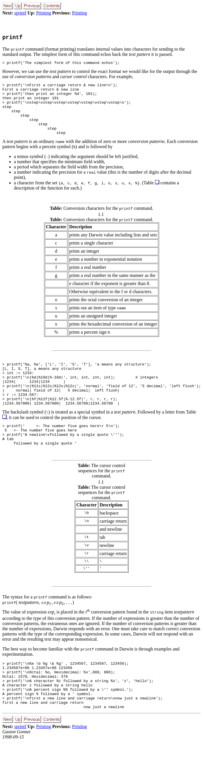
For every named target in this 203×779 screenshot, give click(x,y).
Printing (43, 12)
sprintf (20, 12)
